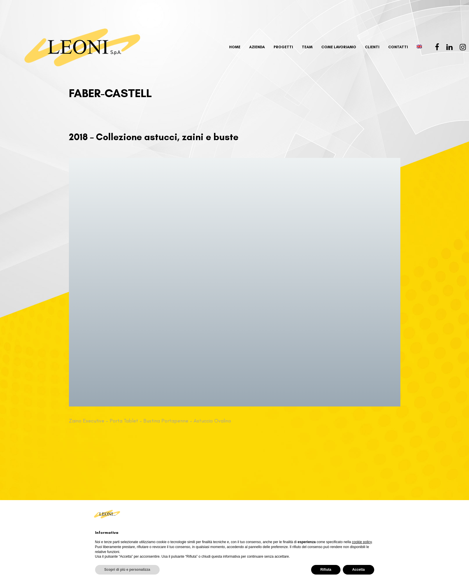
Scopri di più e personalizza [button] (127, 570)
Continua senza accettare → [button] (345, 514)
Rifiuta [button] (325, 570)
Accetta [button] (358, 570)
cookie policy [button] (362, 542)
